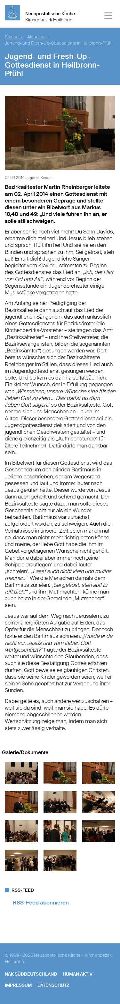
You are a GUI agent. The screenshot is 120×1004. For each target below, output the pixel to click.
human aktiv (77, 974)
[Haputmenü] (108, 16)
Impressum (18, 985)
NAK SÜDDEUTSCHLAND (31, 974)
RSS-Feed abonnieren (41, 902)
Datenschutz (53, 985)
